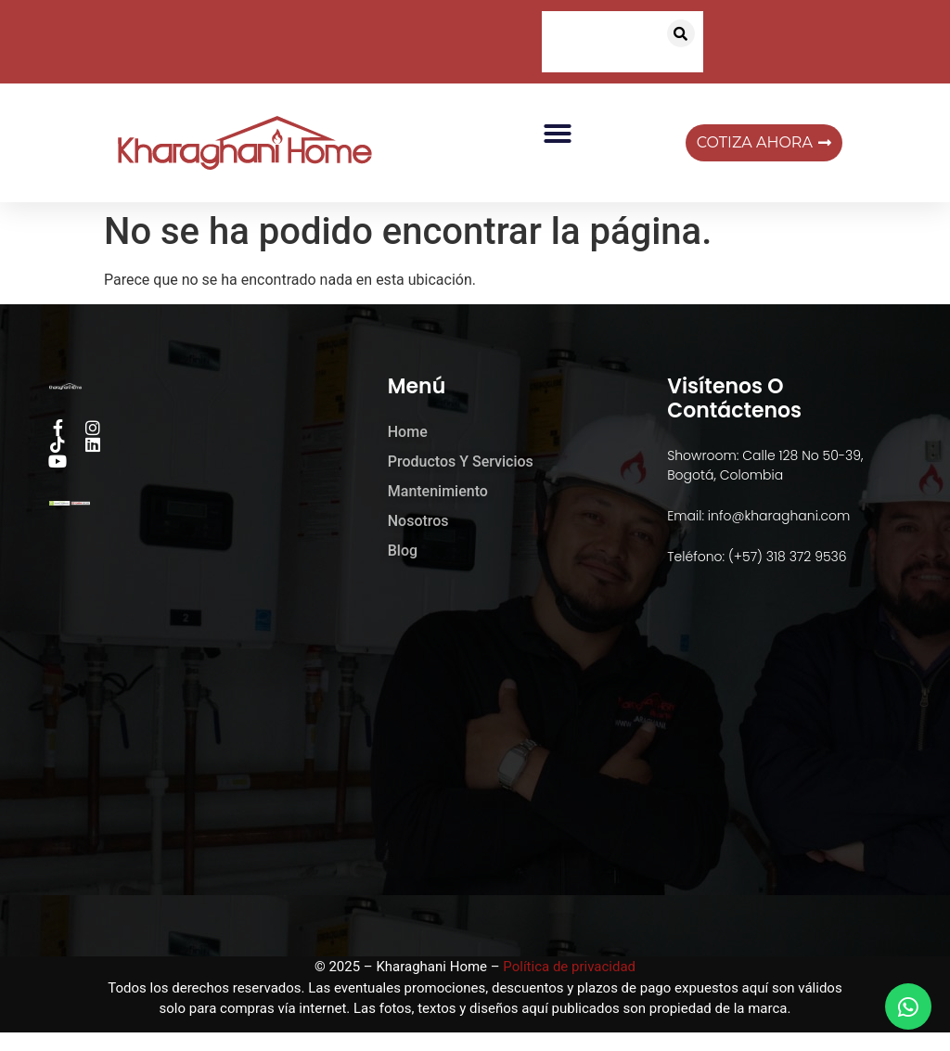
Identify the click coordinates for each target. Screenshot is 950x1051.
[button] (681, 33)
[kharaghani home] (475, 773)
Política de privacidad (569, 966)
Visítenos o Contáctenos (734, 398)
